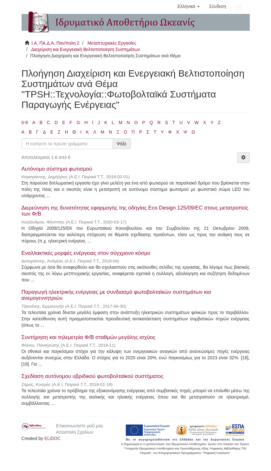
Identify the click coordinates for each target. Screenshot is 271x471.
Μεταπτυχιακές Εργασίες (111, 43)
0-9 (25, 122)
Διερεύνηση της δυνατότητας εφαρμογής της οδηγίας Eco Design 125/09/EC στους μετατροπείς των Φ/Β (135, 211)
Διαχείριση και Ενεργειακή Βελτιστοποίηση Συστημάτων (85, 49)
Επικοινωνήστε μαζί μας (79, 425)
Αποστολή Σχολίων (75, 432)
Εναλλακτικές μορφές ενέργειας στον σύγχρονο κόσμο (86, 253)
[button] (188, 6)
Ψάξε (122, 143)
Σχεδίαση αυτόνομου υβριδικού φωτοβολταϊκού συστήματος (93, 376)
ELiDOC (52, 438)
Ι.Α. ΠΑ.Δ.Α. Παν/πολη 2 (55, 43)
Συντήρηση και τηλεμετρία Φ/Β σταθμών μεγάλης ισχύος (89, 337)
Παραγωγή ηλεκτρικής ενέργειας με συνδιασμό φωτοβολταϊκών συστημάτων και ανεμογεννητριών (116, 295)
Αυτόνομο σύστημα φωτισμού (57, 169)
